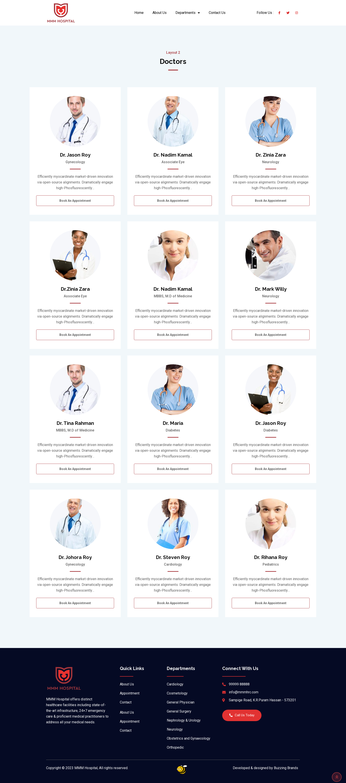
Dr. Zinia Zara (271, 155)
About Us (159, 13)
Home (139, 13)
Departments (187, 13)
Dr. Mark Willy (271, 289)
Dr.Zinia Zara (75, 289)
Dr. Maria (173, 423)
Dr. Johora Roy (75, 557)
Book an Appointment (75, 200)
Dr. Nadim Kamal (172, 155)
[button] (241, 715)
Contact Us (217, 13)
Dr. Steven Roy (173, 557)
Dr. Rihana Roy (270, 557)
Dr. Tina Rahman (75, 423)
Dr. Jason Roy (75, 155)
